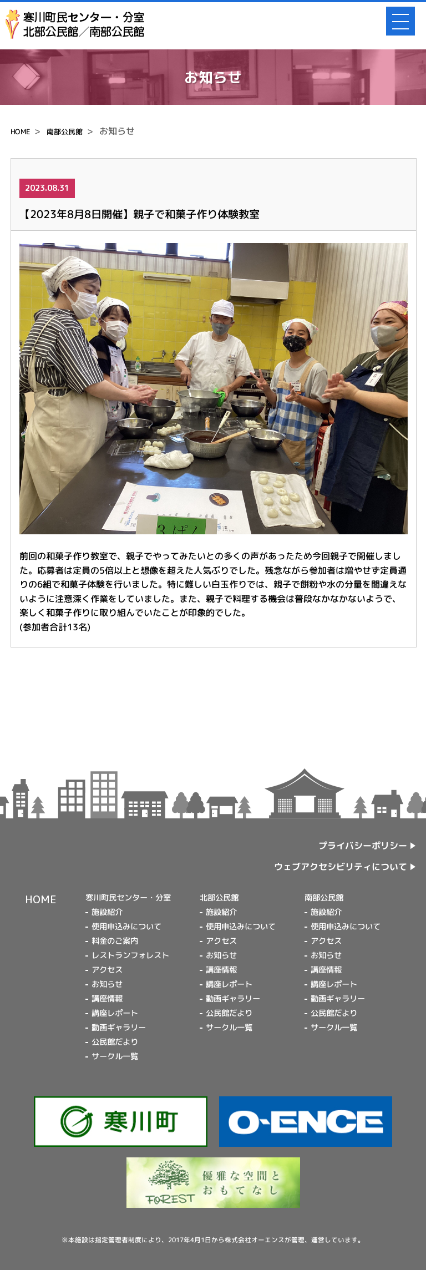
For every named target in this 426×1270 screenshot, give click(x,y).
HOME (20, 131)
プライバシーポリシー (362, 846)
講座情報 (107, 998)
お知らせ (107, 984)
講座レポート (115, 1013)
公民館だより (115, 1042)
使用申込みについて (126, 926)
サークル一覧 (115, 1056)
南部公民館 (65, 131)
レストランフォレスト (130, 955)
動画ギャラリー (119, 1027)
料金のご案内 (115, 941)
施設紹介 (107, 912)
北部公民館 (219, 897)
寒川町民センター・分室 (128, 897)
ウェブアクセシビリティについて (340, 867)
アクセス (107, 969)
